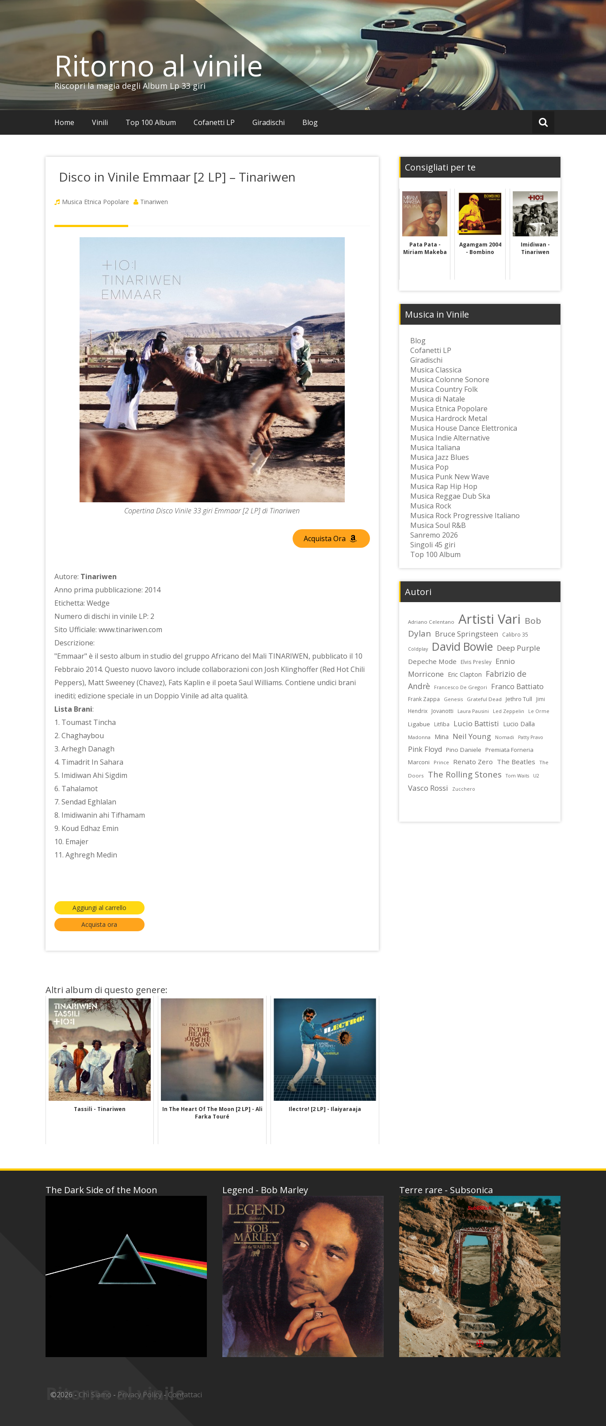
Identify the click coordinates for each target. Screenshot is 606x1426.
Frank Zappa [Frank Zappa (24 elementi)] (424, 698)
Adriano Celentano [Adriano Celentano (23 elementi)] (431, 621)
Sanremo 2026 (434, 535)
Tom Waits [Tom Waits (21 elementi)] (517, 776)
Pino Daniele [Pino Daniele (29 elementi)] (463, 750)
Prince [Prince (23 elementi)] (441, 762)
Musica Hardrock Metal (448, 418)
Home (64, 122)
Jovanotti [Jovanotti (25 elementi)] (442, 711)
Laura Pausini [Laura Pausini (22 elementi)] (473, 711)
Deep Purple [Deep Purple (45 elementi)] (518, 648)
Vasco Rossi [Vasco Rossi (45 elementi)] (428, 788)
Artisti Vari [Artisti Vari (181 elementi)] (489, 619)
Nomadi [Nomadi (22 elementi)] (504, 737)
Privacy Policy (140, 1394)
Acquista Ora (330, 538)
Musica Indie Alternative (450, 438)
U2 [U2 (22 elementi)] (536, 775)
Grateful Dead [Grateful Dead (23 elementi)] (484, 699)
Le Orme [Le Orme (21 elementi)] (538, 711)
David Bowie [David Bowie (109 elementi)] (462, 646)
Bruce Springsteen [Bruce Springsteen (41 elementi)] (466, 634)
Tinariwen (154, 201)
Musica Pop (429, 467)
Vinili (100, 122)
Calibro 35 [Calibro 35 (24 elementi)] (515, 634)
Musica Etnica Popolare (95, 201)
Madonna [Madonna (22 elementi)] (419, 737)
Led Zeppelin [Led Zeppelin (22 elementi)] (508, 711)
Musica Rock (430, 506)
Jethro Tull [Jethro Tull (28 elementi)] (519, 699)
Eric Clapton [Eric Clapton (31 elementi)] (465, 674)
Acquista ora (99, 924)
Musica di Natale (437, 399)
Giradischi (268, 122)
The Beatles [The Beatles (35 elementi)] (516, 761)
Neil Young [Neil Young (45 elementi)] (472, 736)
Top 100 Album (151, 122)
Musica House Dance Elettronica (463, 428)
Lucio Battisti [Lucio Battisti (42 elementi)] (476, 723)
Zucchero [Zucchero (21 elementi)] (463, 789)
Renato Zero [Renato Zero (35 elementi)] (473, 761)
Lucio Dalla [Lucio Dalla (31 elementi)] (519, 724)
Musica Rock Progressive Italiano (465, 515)
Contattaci (185, 1394)
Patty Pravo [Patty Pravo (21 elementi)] (530, 737)
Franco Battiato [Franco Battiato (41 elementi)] (517, 686)
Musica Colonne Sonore (449, 379)
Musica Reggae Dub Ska (450, 496)
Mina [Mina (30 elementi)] (441, 736)
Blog (310, 122)
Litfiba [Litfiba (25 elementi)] (442, 724)
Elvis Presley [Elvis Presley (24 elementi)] (476, 661)
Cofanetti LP (214, 122)
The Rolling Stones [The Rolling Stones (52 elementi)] (465, 774)
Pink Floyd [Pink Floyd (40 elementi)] (425, 749)
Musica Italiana (435, 447)
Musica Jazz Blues (439, 457)
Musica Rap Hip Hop (443, 486)
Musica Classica (435, 370)
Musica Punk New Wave (449, 477)
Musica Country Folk (444, 389)
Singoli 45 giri (432, 545)
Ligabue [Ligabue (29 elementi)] (419, 724)
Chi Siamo (95, 1394)
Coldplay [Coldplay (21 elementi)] (418, 649)
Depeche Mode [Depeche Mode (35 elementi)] (432, 661)
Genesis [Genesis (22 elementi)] (453, 699)
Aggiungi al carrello (99, 907)
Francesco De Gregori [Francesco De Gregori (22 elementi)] (460, 687)
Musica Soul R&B (438, 525)
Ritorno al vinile (158, 65)
